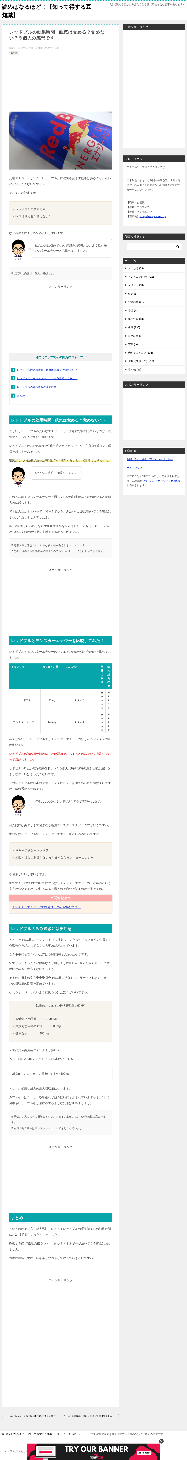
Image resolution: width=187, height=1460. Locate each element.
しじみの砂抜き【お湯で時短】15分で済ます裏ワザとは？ (33, 1416)
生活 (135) (134, 327)
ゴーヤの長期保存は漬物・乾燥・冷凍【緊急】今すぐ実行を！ (90, 1416)
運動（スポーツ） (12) (141, 361)
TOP (33, 1434)
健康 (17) (133, 293)
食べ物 (14, 52)
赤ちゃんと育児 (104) (140, 352)
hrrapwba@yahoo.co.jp (153, 216)
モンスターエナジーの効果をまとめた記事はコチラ (46, 907)
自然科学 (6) (135, 335)
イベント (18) (136, 285)
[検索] (154, 246)
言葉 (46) (133, 344)
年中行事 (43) (136, 318)
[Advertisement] (60, 83)
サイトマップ (134, 467)
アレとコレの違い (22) (141, 276)
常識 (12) (133, 310)
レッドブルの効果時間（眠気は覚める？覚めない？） (48, 369)
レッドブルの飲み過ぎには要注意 (36, 386)
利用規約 (176, 480)
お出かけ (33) (136, 268)
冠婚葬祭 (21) (136, 302)
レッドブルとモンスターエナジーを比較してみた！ (47, 378)
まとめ (21, 395)
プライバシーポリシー (155, 480)
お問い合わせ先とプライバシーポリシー (150, 459)
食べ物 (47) (134, 369)
